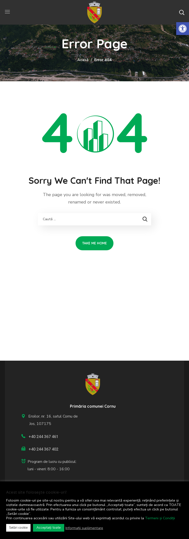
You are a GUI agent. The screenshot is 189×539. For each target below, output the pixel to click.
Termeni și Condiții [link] (160, 518)
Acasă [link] (83, 60)
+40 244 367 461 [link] (43, 436)
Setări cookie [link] (18, 527)
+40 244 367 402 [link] (43, 449)
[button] (181, 12)
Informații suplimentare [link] (84, 528)
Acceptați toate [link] (48, 527)
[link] (182, 28)
